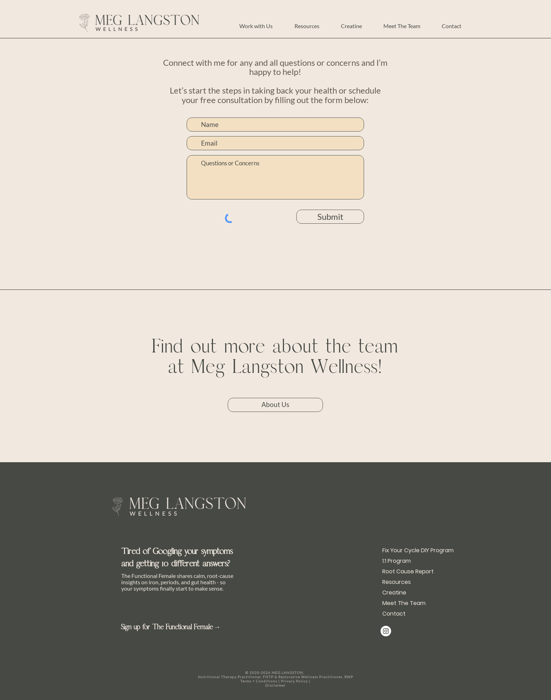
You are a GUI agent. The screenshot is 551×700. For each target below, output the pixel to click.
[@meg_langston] (386, 631)
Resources (396, 582)
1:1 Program (396, 561)
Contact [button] (394, 614)
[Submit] (330, 217)
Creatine (394, 592)
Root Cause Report (405, 571)
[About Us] (275, 405)
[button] (256, 26)
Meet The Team (404, 603)
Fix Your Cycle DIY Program (405, 550)
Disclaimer (275, 685)
